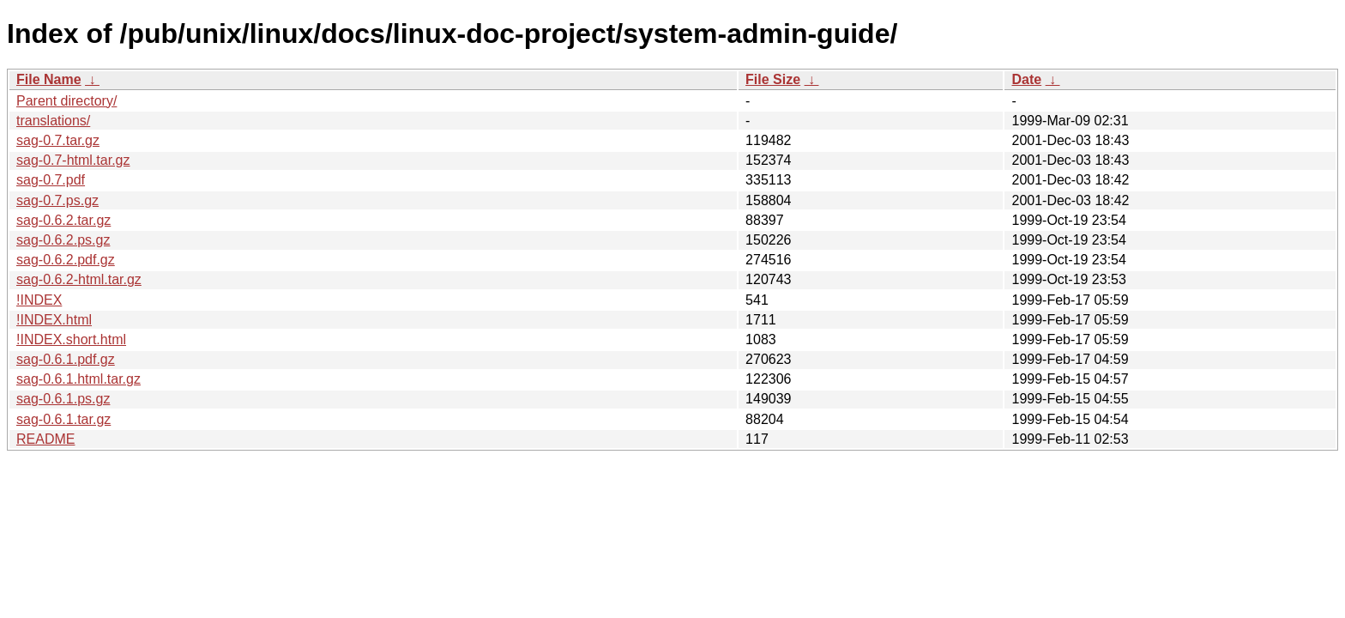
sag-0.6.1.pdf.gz (65, 359)
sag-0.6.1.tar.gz (63, 419)
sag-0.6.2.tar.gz (63, 220)
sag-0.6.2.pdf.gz (65, 259)
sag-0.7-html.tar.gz (73, 160)
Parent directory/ (66, 101)
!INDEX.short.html (71, 339)
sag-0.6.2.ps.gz (63, 240)
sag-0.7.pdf (50, 180)
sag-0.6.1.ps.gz (63, 398)
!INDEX (39, 300)
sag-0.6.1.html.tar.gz (78, 379)
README (45, 439)
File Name (48, 79)
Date (1026, 79)
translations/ (53, 120)
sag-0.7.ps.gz (57, 200)
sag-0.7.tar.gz (58, 140)
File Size (772, 79)
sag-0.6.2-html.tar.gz (79, 279)
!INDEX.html (54, 319)
